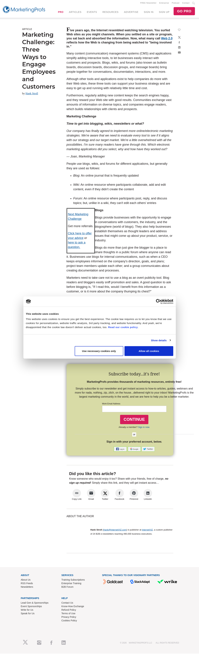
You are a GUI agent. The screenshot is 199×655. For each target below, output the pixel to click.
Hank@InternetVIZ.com (114, 531)
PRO (60, 12)
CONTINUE (134, 420)
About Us (26, 581)
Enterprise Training (71, 584)
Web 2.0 (167, 39)
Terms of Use (68, 614)
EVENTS (92, 12)
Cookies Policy (69, 621)
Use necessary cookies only (99, 351)
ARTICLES (75, 12)
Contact (186, 4)
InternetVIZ (147, 531)
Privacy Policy (68, 618)
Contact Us (67, 604)
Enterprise (164, 4)
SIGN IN (148, 12)
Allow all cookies (149, 351)
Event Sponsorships (31, 607)
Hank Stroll (32, 94)
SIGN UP (164, 12)
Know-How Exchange (72, 607)
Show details (159, 340)
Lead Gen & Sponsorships (34, 604)
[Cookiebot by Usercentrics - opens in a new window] (158, 301)
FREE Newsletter (148, 4)
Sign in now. (144, 428)
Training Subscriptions (73, 581)
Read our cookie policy (123, 327)
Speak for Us (28, 614)
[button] (121, 450)
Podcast (175, 4)
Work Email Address (111, 405)
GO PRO (184, 12)
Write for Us (27, 611)
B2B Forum (67, 588)
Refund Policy (68, 611)
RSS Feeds (27, 584)
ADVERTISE (131, 12)
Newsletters (27, 588)
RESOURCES (110, 12)
